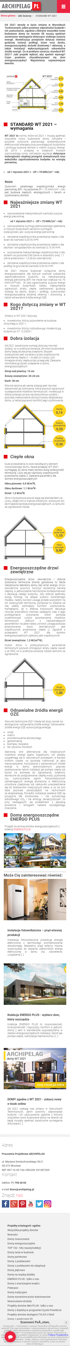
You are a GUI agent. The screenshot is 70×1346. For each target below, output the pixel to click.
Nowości (12, 1234)
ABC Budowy (24, 16)
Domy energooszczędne (21, 1243)
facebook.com (5, 1204)
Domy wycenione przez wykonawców (29, 1296)
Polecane (12, 1287)
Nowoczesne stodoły (19, 1301)
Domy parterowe (17, 1256)
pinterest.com (22, 1204)
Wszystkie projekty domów (22, 1230)
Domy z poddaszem (18, 1261)
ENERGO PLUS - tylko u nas (23, 1279)
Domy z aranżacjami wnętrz (23, 1283)
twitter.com (39, 1204)
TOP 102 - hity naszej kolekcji (24, 1247)
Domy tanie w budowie (20, 1252)
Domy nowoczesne (18, 1239)
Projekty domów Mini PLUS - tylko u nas (30, 1305)
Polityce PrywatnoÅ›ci (58, 1335)
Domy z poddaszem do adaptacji (26, 1265)
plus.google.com (14, 1204)
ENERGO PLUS (22, 829)
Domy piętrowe (16, 1270)
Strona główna (8, 15)
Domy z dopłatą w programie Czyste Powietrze (34, 1310)
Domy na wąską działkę (21, 1274)
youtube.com (31, 1204)
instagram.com (47, 1204)
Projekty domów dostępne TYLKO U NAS (30, 1314)
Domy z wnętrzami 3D (20, 1318)
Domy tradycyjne (17, 1292)
